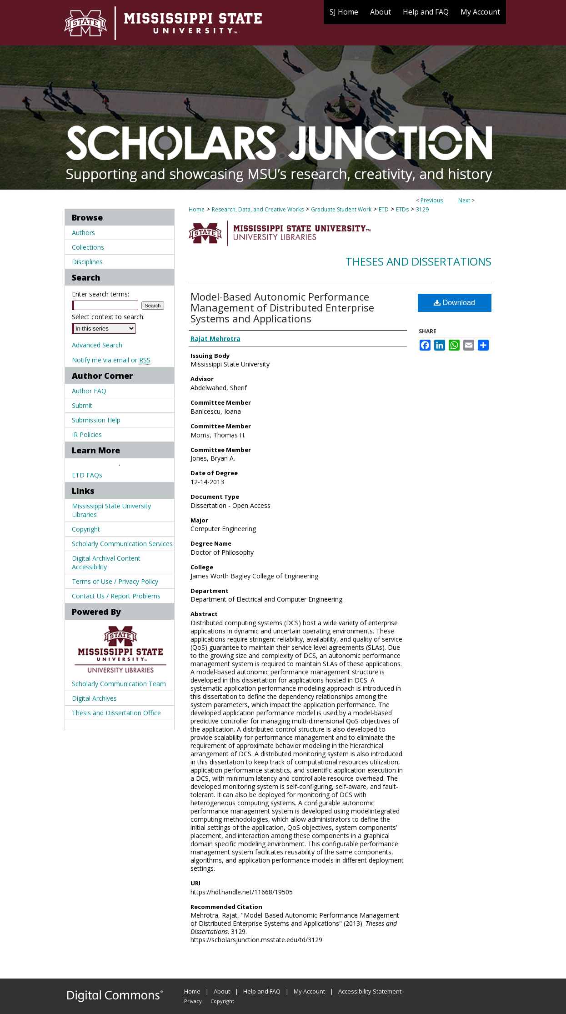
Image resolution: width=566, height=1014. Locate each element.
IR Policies (87, 434)
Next (464, 200)
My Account (309, 991)
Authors (83, 232)
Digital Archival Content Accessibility (106, 562)
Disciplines (87, 261)
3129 (422, 209)
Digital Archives (94, 698)
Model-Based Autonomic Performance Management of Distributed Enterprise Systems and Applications (282, 307)
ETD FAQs (87, 475)
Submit (82, 405)
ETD (384, 209)
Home (197, 209)
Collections (88, 247)
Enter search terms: (100, 294)
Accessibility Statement (369, 991)
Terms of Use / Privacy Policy (115, 581)
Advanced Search (97, 345)
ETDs (402, 209)
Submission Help (96, 420)
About (222, 991)
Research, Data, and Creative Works (258, 209)
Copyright (86, 529)
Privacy (193, 1001)
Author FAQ (89, 391)
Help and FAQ (261, 991)
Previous (432, 200)
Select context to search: (108, 316)
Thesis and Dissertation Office (116, 712)
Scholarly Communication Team (119, 683)
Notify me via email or (111, 360)
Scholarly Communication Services (122, 543)
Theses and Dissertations (418, 261)
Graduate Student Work (341, 209)
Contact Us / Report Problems (116, 596)
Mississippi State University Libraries (111, 510)
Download (454, 302)
